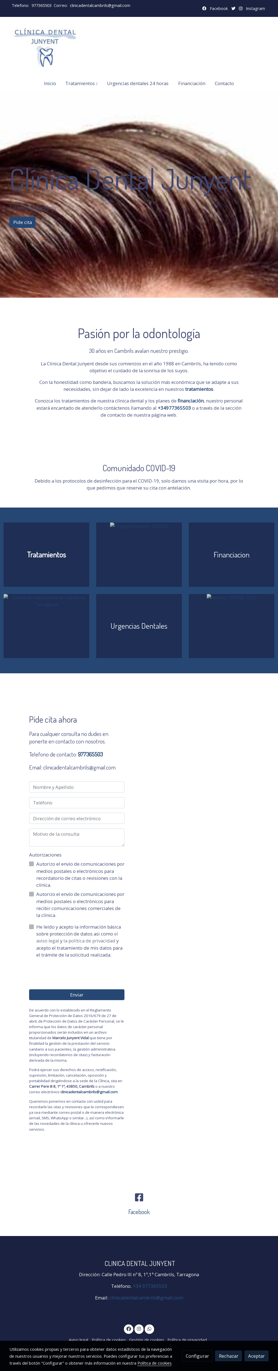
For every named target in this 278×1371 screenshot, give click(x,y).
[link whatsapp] (149, 1328)
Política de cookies (109, 1339)
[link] (45, 46)
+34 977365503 (150, 1286)
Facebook (219, 8)
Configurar (197, 1356)
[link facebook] (128, 1328)
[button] (81, 83)
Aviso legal (78, 1339)
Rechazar (228, 1356)
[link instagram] (139, 1328)
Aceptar (256, 1356)
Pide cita (22, 222)
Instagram (255, 8)
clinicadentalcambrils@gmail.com (100, 5)
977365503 (42, 5)
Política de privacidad (187, 1339)
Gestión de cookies (146, 1339)
